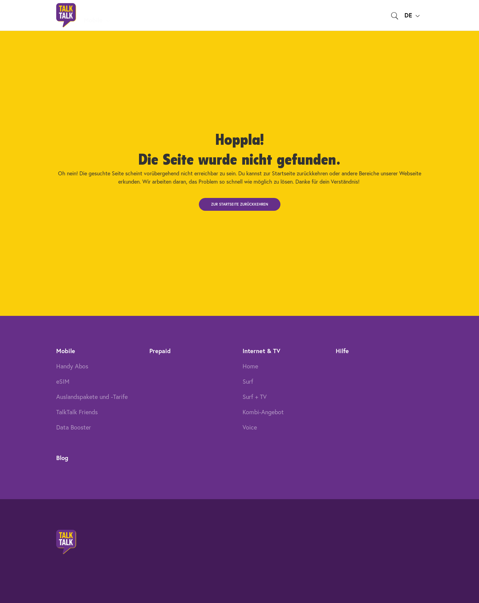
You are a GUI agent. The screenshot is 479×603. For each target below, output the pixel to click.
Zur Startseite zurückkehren (239, 204)
